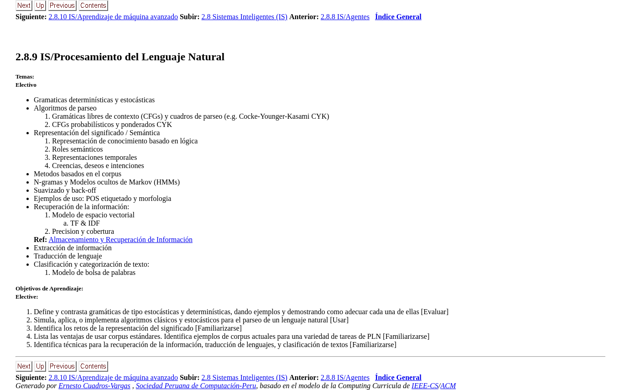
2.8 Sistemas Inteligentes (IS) (244, 17)
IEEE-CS (425, 386)
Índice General (398, 17)
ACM (448, 386)
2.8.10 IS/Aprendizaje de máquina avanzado (112, 17)
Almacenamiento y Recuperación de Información (120, 239)
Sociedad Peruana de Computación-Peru (196, 386)
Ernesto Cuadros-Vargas (94, 386)
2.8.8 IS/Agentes (345, 17)
